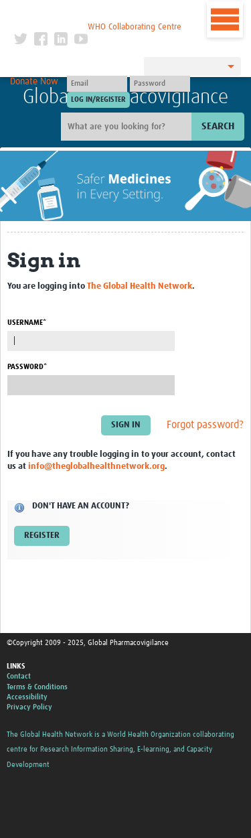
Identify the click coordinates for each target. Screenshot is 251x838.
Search (217, 126)
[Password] (160, 84)
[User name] (97, 84)
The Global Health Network (97, 13)
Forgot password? (205, 425)
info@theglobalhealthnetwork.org (96, 466)
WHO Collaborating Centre (134, 27)
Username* (26, 322)
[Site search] (128, 127)
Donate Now (34, 81)
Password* (27, 366)
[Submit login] (98, 100)
